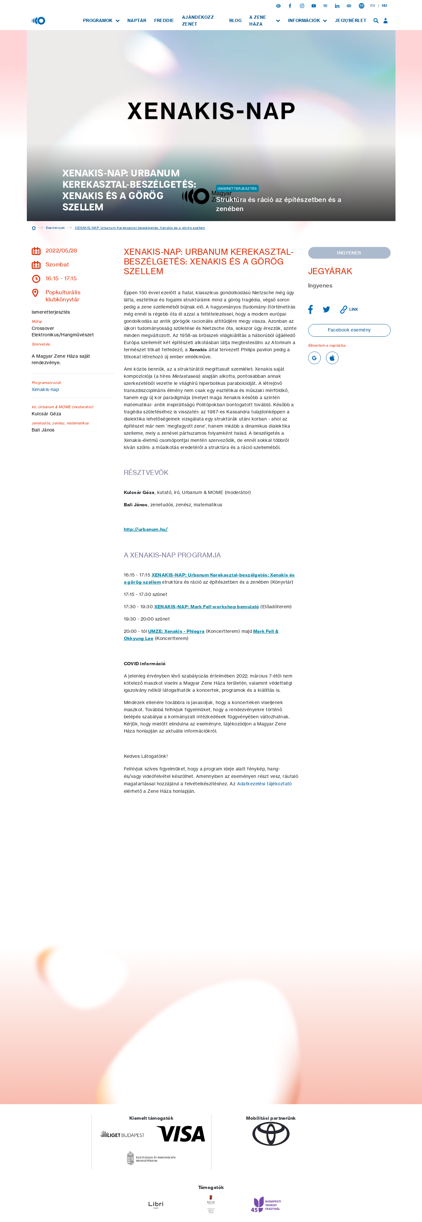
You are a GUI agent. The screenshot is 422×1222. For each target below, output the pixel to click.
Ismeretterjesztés (237, 188)
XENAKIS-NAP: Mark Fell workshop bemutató (206, 607)
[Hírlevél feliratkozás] (361, 5)
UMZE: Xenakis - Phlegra (176, 631)
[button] (279, 5)
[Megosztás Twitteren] (326, 309)
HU (384, 5)
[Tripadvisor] (349, 5)
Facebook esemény (349, 329)
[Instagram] (303, 5)
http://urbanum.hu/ (146, 529)
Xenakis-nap (45, 389)
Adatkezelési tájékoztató (264, 784)
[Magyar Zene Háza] (39, 20)
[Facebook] (291, 5)
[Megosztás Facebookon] (310, 309)
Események (55, 228)
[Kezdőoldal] (34, 227)
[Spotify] (326, 5)
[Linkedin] (338, 5)
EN (372, 5)
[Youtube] (314, 5)
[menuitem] (101, 21)
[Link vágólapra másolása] (349, 310)
